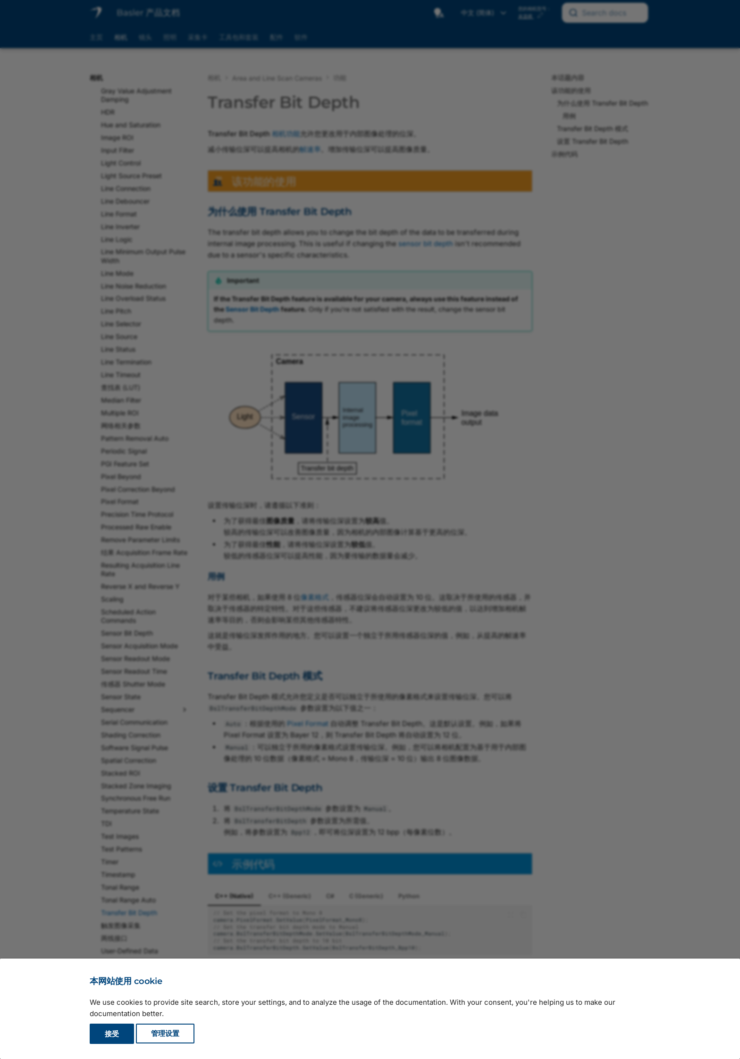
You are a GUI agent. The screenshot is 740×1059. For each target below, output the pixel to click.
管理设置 (165, 1033)
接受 (112, 1033)
